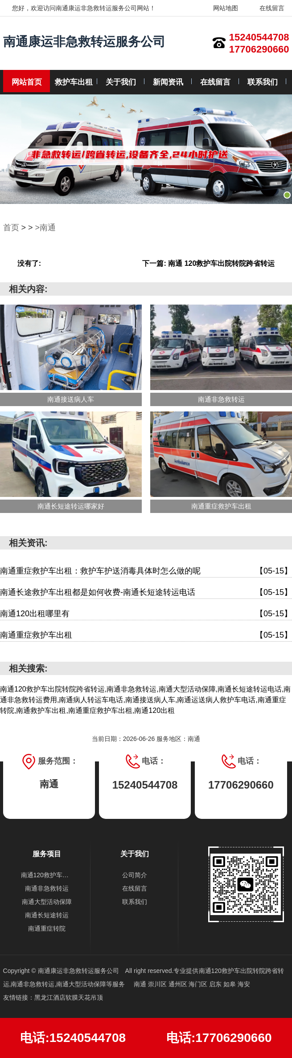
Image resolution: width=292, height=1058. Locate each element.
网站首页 (27, 82)
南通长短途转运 (47, 915)
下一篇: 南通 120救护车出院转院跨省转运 (208, 263)
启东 (216, 984)
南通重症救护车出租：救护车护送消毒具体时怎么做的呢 (146, 571)
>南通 (45, 227)
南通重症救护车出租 (146, 635)
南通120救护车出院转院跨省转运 (47, 875)
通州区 (179, 984)
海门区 (199, 984)
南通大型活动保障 (47, 901)
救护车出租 (74, 82)
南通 (141, 984)
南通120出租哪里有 (146, 614)
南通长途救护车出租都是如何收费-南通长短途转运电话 (146, 592)
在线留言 (266, 8)
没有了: (29, 263)
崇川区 (158, 984)
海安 (244, 984)
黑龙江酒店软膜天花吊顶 (68, 997)
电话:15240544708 (73, 1038)
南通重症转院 (47, 928)
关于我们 (121, 82)
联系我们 (262, 82)
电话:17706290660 (219, 1038)
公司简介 (134, 875)
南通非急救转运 (47, 888)
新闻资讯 (168, 82)
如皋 (230, 984)
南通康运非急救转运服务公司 (84, 42)
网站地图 (220, 8)
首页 (11, 227)
